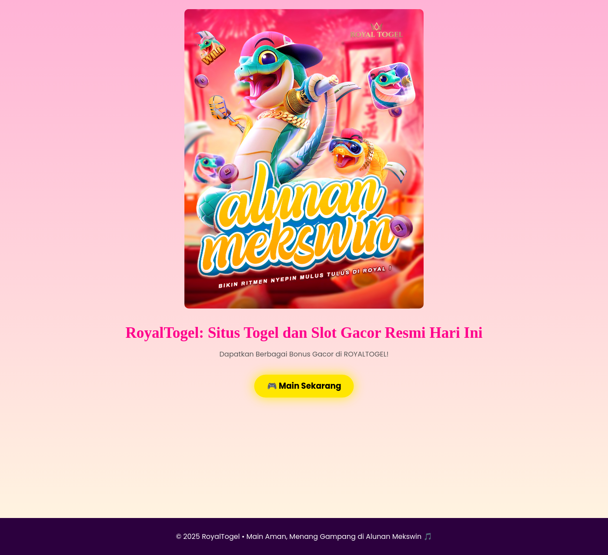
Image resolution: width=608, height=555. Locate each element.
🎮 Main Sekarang (304, 385)
